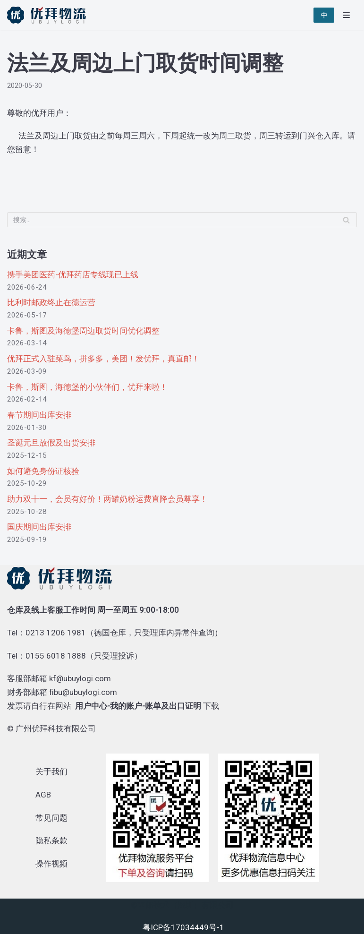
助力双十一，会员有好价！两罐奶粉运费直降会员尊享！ (107, 499)
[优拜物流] (49, 15)
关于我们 (51, 771)
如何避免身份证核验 (43, 471)
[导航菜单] (346, 15)
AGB (43, 794)
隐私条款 (51, 840)
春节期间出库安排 (39, 415)
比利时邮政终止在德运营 (51, 302)
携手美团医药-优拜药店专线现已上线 (72, 274)
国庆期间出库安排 (39, 526)
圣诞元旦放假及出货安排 (51, 442)
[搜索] (182, 219)
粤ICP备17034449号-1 (183, 927)
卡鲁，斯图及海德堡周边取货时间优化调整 (83, 330)
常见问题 (51, 818)
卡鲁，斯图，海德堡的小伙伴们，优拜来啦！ (87, 387)
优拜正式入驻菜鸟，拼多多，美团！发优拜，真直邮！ (103, 358)
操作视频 (51, 863)
